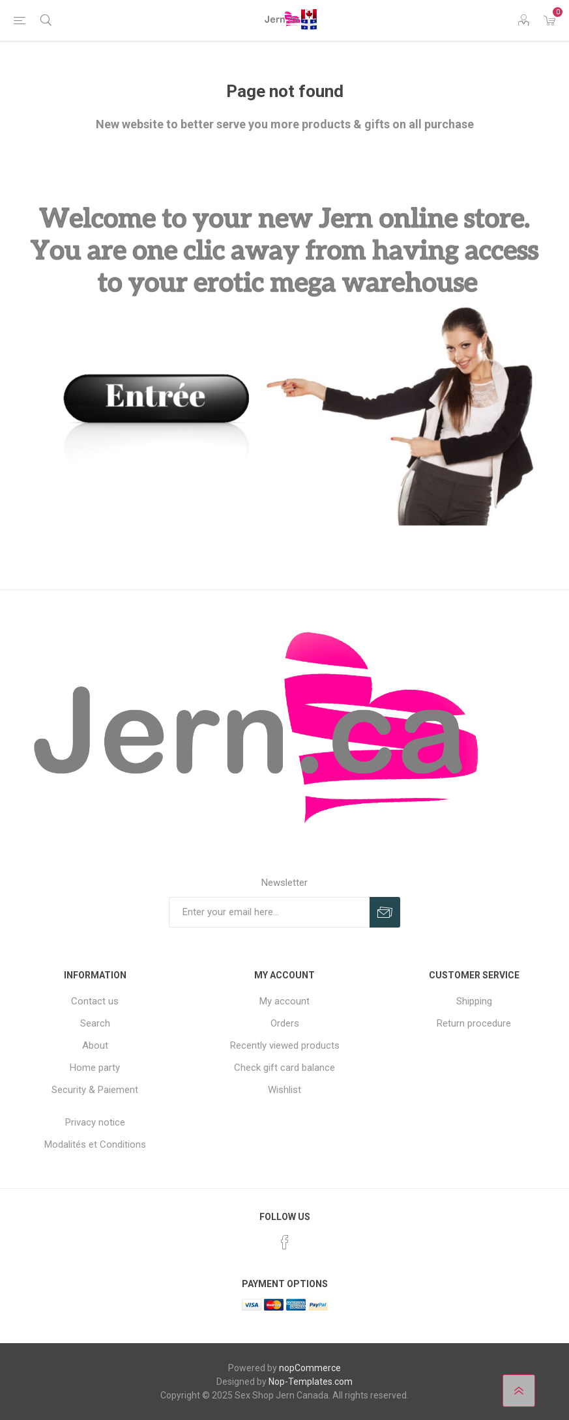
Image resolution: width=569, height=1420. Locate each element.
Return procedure (474, 1023)
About (95, 1045)
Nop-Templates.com (311, 1381)
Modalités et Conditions (95, 1144)
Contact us (95, 1001)
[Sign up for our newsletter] (269, 912)
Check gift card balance (284, 1067)
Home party (95, 1067)
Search (95, 1023)
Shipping (474, 1001)
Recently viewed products (285, 1045)
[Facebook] (284, 1242)
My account (284, 1001)
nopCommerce (310, 1368)
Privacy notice (95, 1122)
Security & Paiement (94, 1090)
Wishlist (284, 1090)
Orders (284, 1023)
